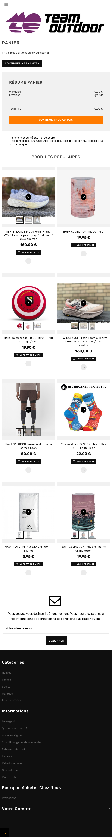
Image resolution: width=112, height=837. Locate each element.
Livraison (7, 756)
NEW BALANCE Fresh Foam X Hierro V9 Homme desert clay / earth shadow (84, 342)
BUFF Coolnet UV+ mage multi (83, 231)
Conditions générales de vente (21, 742)
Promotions (9, 798)
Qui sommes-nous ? (14, 728)
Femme (6, 679)
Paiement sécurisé (13, 749)
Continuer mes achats (22, 63)
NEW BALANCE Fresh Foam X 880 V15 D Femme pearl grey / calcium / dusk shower (28, 235)
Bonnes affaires (12, 700)
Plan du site (9, 777)
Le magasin (9, 721)
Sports (6, 686)
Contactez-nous (12, 770)
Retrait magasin (12, 763)
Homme (7, 672)
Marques (7, 693)
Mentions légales (12, 735)
